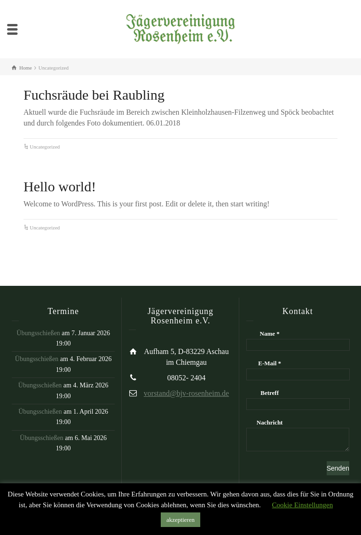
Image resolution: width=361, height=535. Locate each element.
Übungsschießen (38, 333)
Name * (270, 333)
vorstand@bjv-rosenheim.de (186, 393)
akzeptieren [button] (180, 519)
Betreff (269, 393)
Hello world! (60, 186)
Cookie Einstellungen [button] (302, 505)
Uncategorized (45, 146)
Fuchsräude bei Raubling (94, 94)
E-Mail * (269, 363)
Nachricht (270, 422)
